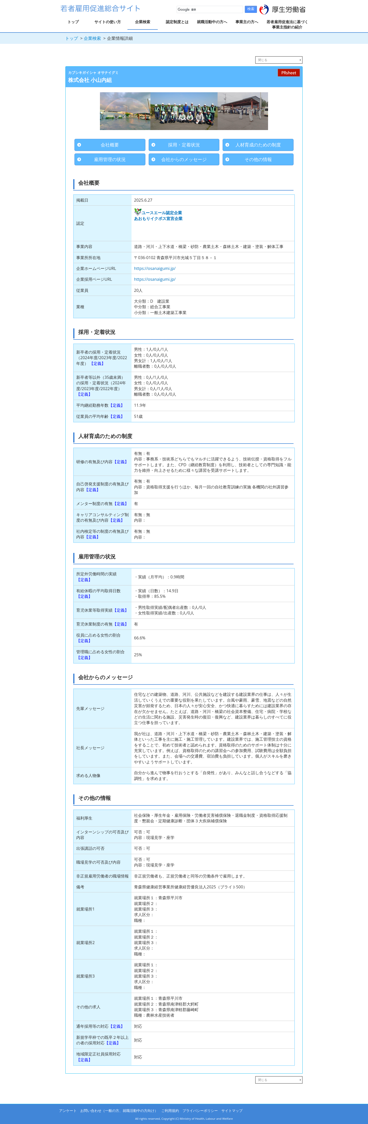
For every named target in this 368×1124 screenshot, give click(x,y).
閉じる (262, 60)
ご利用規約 (170, 1110)
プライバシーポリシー (200, 1110)
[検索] (209, 9)
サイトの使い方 (107, 21)
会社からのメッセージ (184, 159)
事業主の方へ (246, 21)
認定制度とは (177, 21)
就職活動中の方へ (212, 21)
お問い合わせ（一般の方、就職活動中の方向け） (119, 1110)
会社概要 (110, 145)
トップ (73, 21)
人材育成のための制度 (258, 145)
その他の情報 (258, 159)
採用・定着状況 (184, 145)
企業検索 (142, 21)
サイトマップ (232, 1110)
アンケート (68, 1110)
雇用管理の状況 (110, 159)
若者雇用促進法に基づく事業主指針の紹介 (287, 24)
